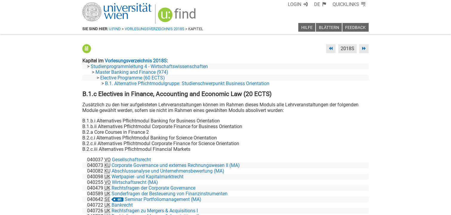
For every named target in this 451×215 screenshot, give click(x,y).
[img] (177, 17)
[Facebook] (302, 190)
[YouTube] (339, 190)
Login (294, 4)
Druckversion (355, 208)
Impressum (242, 208)
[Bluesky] (320, 190)
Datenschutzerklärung (314, 208)
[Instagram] (359, 190)
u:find (115, 29)
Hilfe (307, 27)
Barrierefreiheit (272, 208)
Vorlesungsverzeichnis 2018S (154, 29)
